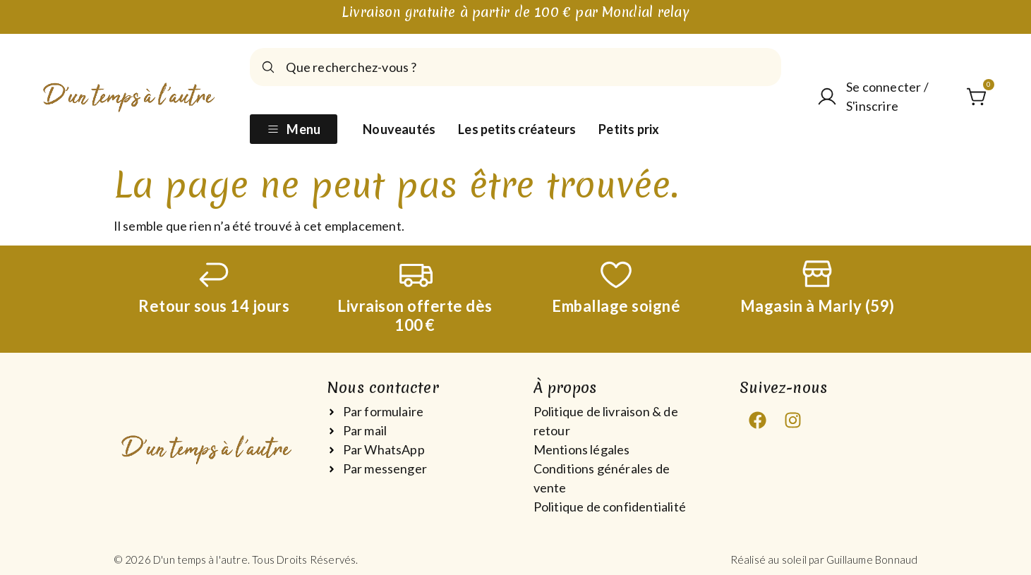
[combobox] (515, 67)
